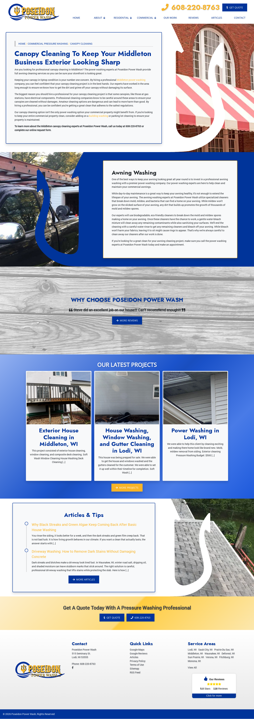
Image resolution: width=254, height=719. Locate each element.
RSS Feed (135, 672)
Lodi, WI (192, 649)
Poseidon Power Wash (23, 714)
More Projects (126, 487)
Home (21, 43)
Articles (134, 657)
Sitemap (134, 668)
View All (192, 667)
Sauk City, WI (205, 649)
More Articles (84, 579)
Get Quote (234, 7)
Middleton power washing (131, 79)
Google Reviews (138, 653)
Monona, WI (194, 661)
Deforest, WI (228, 653)
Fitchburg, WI (226, 657)
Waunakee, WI (212, 653)
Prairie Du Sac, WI (224, 649)
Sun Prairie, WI (196, 657)
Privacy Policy (137, 661)
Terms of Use (137, 665)
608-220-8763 (190, 7)
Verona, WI (211, 657)
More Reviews (127, 320)
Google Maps (137, 649)
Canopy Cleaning (81, 43)
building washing (98, 115)
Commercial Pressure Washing (48, 43)
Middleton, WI (195, 653)
